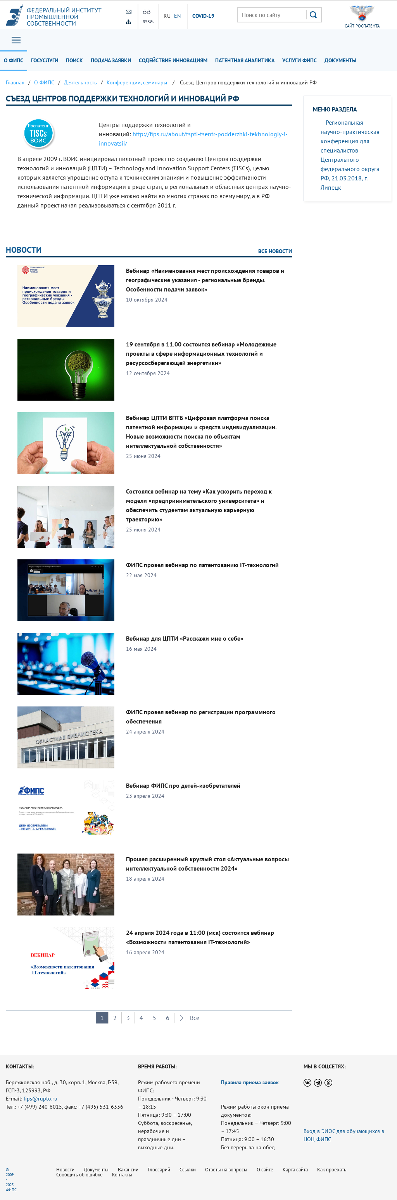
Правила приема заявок (250, 1082)
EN (177, 15)
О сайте (265, 1169)
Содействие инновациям (173, 60)
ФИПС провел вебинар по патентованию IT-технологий (202, 565)
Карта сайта (295, 1169)
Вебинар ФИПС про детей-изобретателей (183, 785)
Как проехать (331, 1169)
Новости (23, 250)
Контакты (122, 1174)
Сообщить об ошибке (79, 1174)
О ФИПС (13, 60)
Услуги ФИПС (299, 60)
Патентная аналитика (244, 60)
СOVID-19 (203, 16)
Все (194, 1018)
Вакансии (128, 1169)
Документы (340, 60)
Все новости (275, 251)
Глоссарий (159, 1169)
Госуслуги (44, 60)
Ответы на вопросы (226, 1169)
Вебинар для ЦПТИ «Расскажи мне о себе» (184, 638)
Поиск (74, 60)
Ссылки (188, 1169)
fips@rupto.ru (40, 1098)
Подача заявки (111, 60)
